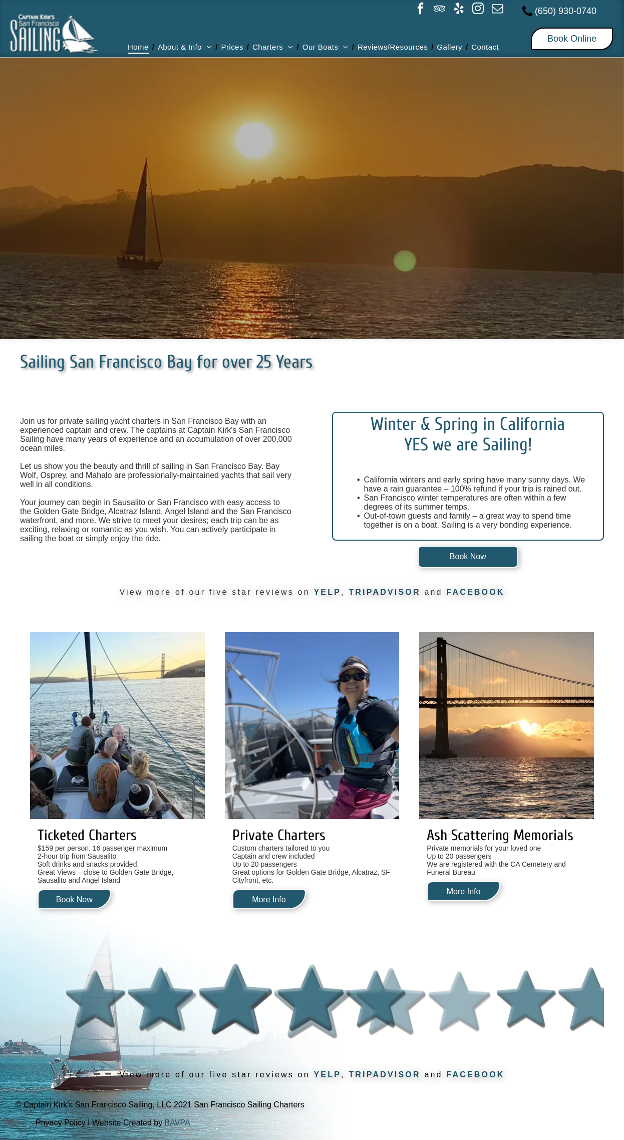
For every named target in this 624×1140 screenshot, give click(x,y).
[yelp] (458, 10)
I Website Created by (125, 1122)
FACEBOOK (475, 592)
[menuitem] (139, 47)
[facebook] (420, 10)
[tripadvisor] (439, 10)
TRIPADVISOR (384, 592)
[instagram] (478, 10)
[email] (497, 10)
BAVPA (177, 1122)
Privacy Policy (61, 1122)
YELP (327, 592)
